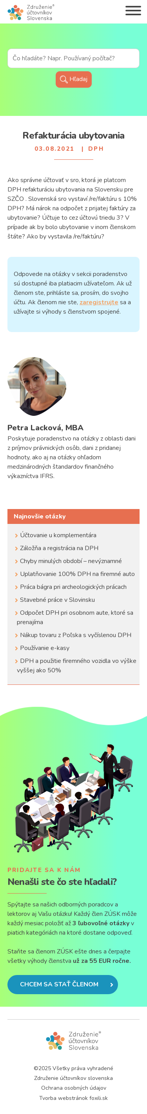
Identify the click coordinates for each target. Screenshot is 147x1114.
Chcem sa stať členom (66, 984)
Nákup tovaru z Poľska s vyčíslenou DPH (75, 635)
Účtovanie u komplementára (58, 535)
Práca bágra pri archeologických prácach (73, 587)
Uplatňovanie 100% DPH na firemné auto (77, 574)
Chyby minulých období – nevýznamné (71, 561)
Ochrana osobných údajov (73, 1088)
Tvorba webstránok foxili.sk (73, 1098)
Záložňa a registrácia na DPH (59, 548)
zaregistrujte (99, 302)
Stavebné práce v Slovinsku (57, 600)
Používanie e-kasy (44, 648)
